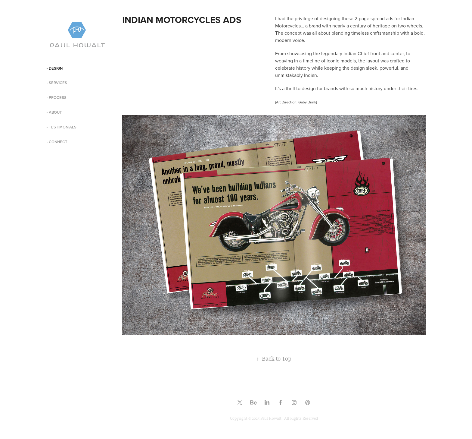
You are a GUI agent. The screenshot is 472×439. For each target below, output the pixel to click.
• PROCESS (56, 97)
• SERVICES (56, 83)
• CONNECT (56, 142)
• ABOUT (54, 112)
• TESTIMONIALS (61, 127)
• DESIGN (54, 68)
